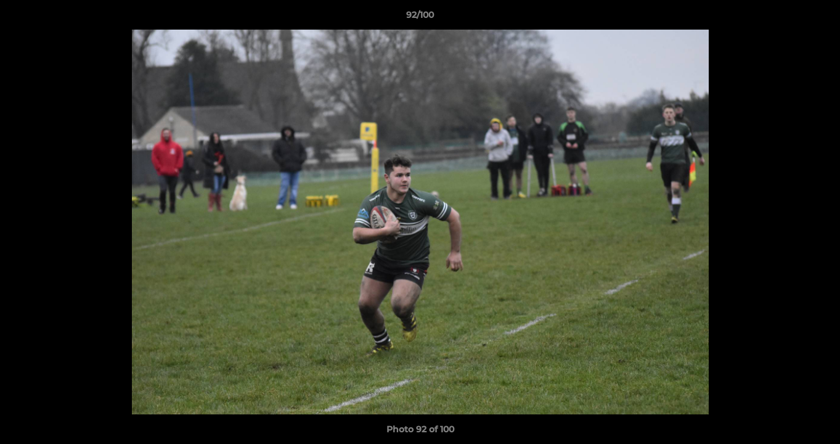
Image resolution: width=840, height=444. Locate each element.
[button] (817, 17)
